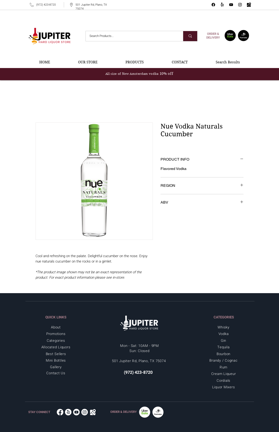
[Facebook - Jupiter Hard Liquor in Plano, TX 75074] (213, 4)
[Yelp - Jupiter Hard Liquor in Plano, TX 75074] (68, 412)
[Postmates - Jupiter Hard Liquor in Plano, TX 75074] (243, 35)
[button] (87, 62)
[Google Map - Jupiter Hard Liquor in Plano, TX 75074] (249, 4)
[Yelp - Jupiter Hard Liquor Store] (222, 4)
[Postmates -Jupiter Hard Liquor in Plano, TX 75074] (158, 412)
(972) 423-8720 (46, 5)
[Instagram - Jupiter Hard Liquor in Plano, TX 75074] (240, 4)
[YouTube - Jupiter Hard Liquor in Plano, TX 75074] (231, 4)
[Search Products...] (131, 36)
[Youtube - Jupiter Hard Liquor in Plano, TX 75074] (76, 412)
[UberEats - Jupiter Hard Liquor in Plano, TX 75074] (230, 35)
